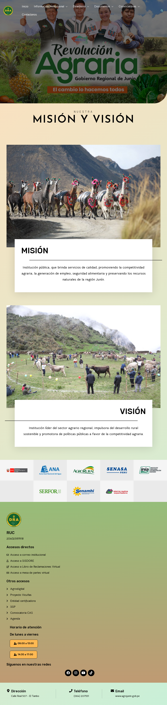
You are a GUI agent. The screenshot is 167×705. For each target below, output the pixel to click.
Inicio (25, 6)
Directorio (79, 6)
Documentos (102, 6)
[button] (162, 10)
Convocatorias (127, 6)
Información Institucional (49, 6)
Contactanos (29, 14)
